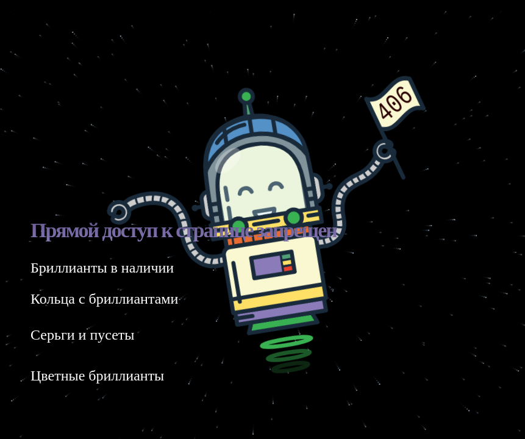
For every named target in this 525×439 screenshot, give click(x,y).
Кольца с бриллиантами (104, 299)
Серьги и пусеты (82, 335)
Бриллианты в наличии (102, 268)
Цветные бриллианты (97, 376)
